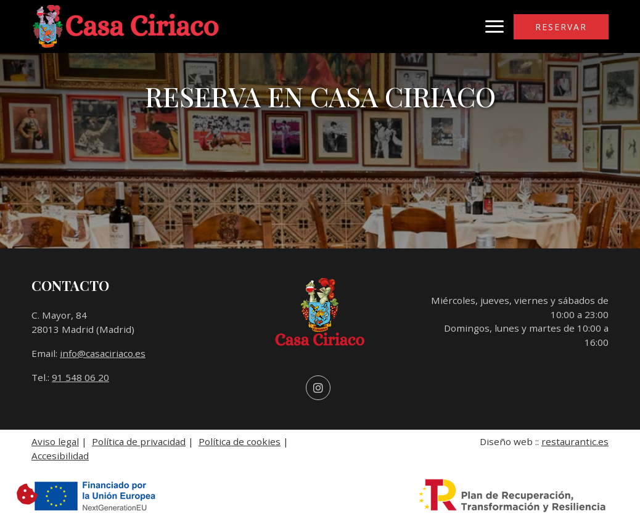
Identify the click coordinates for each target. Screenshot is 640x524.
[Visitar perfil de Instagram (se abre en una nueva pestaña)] (318, 388)
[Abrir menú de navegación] (494, 26)
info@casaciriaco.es (103, 353)
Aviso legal (55, 441)
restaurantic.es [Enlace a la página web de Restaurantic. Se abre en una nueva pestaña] (575, 441)
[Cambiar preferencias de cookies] (27, 494)
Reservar (561, 27)
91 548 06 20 (80, 377)
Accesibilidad (60, 455)
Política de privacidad (139, 441)
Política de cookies (240, 441)
